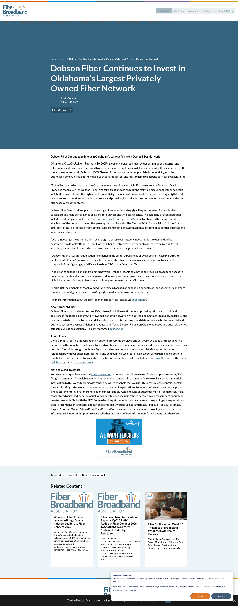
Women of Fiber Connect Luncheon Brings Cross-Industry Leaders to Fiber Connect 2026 (69, 529)
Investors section (101, 381)
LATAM (162, 23)
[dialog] (172, 586)
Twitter (170, 365)
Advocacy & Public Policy (36, 23)
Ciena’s (86, 225)
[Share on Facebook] (53, 117)
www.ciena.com (84, 369)
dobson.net (140, 306)
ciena (61, 482)
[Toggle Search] (231, 23)
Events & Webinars (124, 23)
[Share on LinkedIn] (64, 117)
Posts (63, 66)
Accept (200, 596)
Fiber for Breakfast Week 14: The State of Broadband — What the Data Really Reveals (166, 536)
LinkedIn (160, 365)
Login (165, 10)
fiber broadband (97, 482)
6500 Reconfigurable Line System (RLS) (114, 225)
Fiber (84, 482)
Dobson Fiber (73, 482)
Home (54, 66)
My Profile (176, 10)
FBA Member (69, 105)
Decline (221, 596)
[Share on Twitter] (59, 117)
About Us (11, 23)
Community (192, 10)
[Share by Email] (70, 117)
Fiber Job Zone (225, 10)
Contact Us (208, 10)
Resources (146, 23)
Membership (64, 23)
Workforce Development (92, 23)
